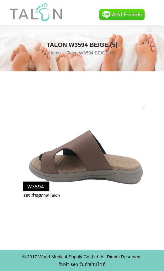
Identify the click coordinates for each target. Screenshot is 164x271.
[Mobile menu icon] (154, 12)
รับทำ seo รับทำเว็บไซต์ (82, 264)
